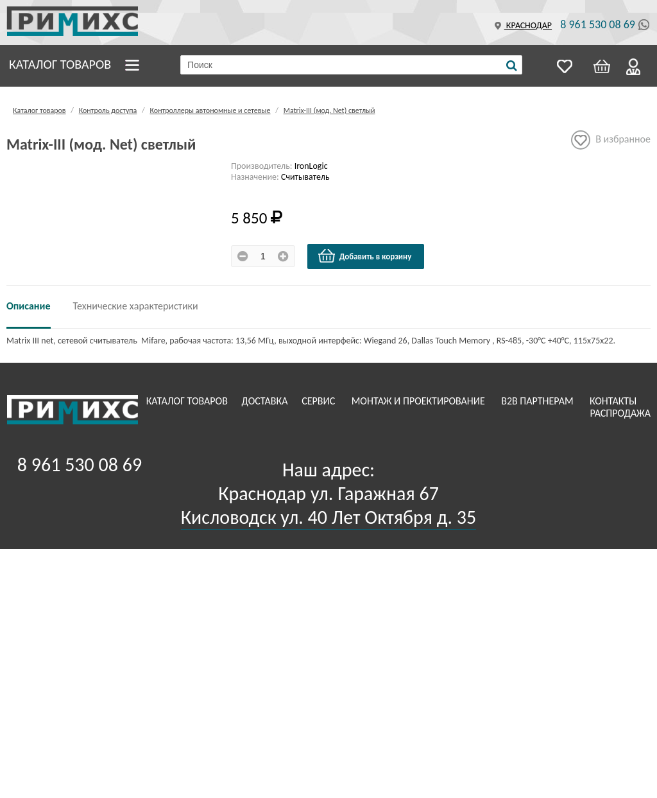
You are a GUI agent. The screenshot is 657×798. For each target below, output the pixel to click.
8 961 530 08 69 (597, 24)
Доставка (266, 401)
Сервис (319, 401)
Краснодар (521, 25)
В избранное (611, 140)
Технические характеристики (135, 306)
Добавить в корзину (364, 256)
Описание (28, 306)
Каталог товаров (60, 64)
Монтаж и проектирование (420, 401)
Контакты (614, 401)
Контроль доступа (108, 110)
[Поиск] (511, 65)
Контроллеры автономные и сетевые (209, 110)
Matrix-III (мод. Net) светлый (329, 110)
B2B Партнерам (538, 401)
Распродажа (620, 413)
